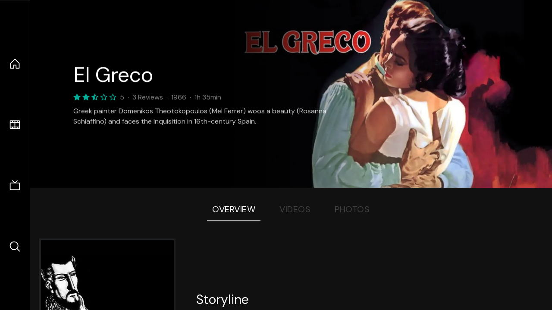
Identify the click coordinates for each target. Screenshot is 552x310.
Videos (294, 209)
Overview (233, 209)
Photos (352, 209)
